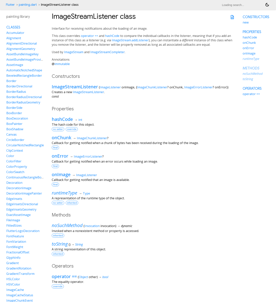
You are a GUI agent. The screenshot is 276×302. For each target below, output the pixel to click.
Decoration (14, 183)
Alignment (13, 38)
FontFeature (15, 236)
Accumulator (15, 33)
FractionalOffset (17, 252)
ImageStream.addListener (130, 40)
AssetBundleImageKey (22, 54)
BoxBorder (14, 113)
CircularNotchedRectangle (25, 145)
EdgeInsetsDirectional (22, 204)
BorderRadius (16, 92)
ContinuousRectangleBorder (27, 177)
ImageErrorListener (198, 87)
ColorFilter (13, 161)
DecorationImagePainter (24, 193)
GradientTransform (20, 274)
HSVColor (13, 284)
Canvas (11, 134)
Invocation (92, 226)
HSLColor (13, 279)
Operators (252, 88)
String (79, 244)
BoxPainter (14, 124)
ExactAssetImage (18, 215)
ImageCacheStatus (19, 295)
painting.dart (28, 5)
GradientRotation (18, 268)
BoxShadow (14, 129)
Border (11, 81)
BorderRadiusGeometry (23, 102)
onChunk (61, 137)
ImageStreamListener (75, 86)
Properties (252, 32)
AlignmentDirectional (21, 43)
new (246, 22)
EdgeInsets (14, 199)
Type (86, 193)
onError (60, 156)
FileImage (13, 220)
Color (10, 156)
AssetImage (14, 65)
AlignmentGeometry (20, 49)
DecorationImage (18, 188)
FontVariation (16, 241)
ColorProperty (16, 166)
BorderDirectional (19, 86)
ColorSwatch (15, 172)
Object (83, 277)
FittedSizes (14, 225)
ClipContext (14, 150)
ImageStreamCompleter (107, 52)
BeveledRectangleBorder (24, 75)
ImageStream (73, 52)
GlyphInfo (13, 258)
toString (60, 244)
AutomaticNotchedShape (24, 70)
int (80, 120)
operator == (89, 36)
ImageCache (15, 290)
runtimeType (64, 193)
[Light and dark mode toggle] (267, 5)
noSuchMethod (67, 225)
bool (105, 277)
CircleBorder (15, 140)
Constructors (256, 17)
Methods (251, 68)
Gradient (12, 263)
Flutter (10, 5)
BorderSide (14, 108)
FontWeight (14, 247)
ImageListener (110, 87)
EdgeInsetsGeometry (21, 209)
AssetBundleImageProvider (26, 59)
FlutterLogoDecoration (22, 231)
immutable (62, 64)
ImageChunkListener (152, 87)
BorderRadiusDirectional (24, 97)
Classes (13, 27)
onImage (61, 174)
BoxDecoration (17, 118)
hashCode (112, 36)
